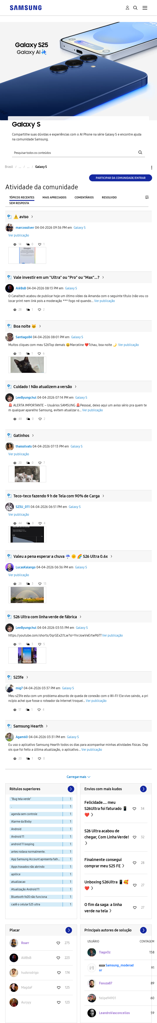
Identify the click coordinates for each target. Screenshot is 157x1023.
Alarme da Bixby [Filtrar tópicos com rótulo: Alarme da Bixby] (21, 821)
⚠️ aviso (20, 216)
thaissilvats (24, 446)
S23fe (18, 677)
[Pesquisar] (78, 152)
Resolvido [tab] (109, 197)
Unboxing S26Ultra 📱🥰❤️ (106, 885)
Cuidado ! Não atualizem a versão (42, 386)
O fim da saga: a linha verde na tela (103, 907)
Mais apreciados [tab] (55, 197)
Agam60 (22, 737)
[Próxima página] (70, 788)
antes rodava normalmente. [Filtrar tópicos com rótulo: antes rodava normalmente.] (28, 851)
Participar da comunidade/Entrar (121, 178)
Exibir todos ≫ (116, 788)
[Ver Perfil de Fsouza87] (105, 983)
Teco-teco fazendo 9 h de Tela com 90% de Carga (56, 495)
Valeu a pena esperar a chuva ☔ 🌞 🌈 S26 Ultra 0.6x (60, 556)
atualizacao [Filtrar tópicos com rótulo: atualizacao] (18, 882)
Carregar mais (76, 777)
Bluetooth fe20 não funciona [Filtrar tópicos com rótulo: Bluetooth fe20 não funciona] (29, 897)
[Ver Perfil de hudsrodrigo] (30, 973)
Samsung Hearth (28, 726)
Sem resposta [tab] (19, 203)
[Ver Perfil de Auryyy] (26, 1002)
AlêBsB (21, 288)
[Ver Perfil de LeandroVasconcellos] (114, 1013)
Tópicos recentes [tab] (21, 197)
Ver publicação (18, 235)
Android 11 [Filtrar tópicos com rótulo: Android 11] (17, 836)
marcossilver (25, 228)
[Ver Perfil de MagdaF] (26, 987)
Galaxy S (80, 228)
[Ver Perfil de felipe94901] (107, 998)
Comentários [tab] (84, 197)
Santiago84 (24, 337)
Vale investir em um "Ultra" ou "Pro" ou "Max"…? (56, 277)
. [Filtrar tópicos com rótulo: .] (11, 806)
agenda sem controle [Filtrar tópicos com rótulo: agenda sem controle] (24, 814)
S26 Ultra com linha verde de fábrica (45, 616)
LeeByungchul (26, 397)
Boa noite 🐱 (24, 326)
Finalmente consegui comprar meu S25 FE (103, 862)
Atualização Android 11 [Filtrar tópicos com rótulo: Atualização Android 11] (25, 889)
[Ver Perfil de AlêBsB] (26, 958)
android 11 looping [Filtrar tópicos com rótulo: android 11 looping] (22, 844)
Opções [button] (144, 167)
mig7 (19, 688)
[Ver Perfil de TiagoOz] (104, 952)
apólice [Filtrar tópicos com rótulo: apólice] (15, 874)
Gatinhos (21, 435)
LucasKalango (26, 567)
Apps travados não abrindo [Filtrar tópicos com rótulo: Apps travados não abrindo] (28, 867)
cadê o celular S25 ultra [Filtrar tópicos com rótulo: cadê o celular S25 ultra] (25, 904)
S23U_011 (23, 507)
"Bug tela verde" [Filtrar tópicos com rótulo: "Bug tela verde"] (21, 799)
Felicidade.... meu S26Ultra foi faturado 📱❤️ (106, 808)
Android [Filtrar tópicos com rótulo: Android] (16, 829)
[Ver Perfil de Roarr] (25, 943)
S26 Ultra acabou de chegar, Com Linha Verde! (106, 833)
